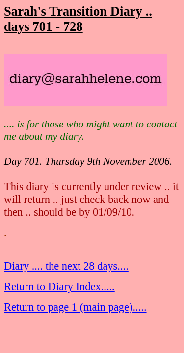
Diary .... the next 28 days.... (66, 266)
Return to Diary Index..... (59, 286)
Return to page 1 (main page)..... (75, 307)
